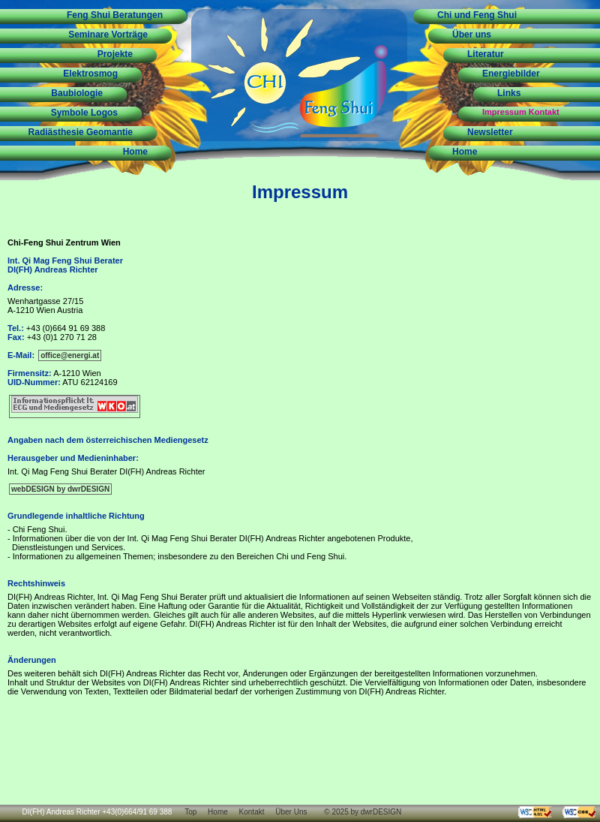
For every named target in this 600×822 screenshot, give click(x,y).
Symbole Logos (84, 112)
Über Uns (291, 812)
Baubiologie (77, 93)
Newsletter (490, 132)
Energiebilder (511, 73)
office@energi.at (69, 355)
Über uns (471, 34)
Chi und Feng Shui (477, 15)
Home (135, 151)
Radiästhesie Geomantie (80, 132)
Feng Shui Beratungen (115, 15)
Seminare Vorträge (108, 34)
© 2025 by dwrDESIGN (362, 812)
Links (508, 93)
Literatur (485, 54)
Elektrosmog (90, 73)
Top (190, 812)
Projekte (115, 54)
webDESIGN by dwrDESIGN (60, 489)
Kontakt (252, 812)
